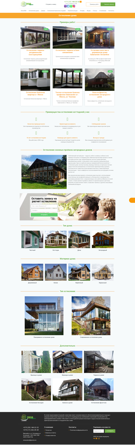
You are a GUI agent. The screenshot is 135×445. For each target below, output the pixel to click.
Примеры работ (93, 4)
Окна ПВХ (23, 10)
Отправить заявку (51, 4)
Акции (88, 10)
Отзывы (82, 10)
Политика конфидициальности (79, 430)
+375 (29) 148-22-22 (31, 427)
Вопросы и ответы (51, 433)
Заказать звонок (108, 4)
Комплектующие (72, 10)
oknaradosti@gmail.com (29, 440)
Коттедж (56, 250)
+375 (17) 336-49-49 (31, 430)
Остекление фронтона (98, 403)
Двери (43, 10)
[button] (22, 172)
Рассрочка (49, 430)
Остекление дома (34, 10)
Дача (79, 250)
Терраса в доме (98, 375)
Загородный (103, 250)
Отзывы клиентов (51, 435)
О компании (102, 10)
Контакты (111, 10)
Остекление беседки (36, 403)
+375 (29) (72, 2)
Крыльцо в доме (36, 375)
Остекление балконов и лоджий (56, 10)
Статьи (95, 10)
